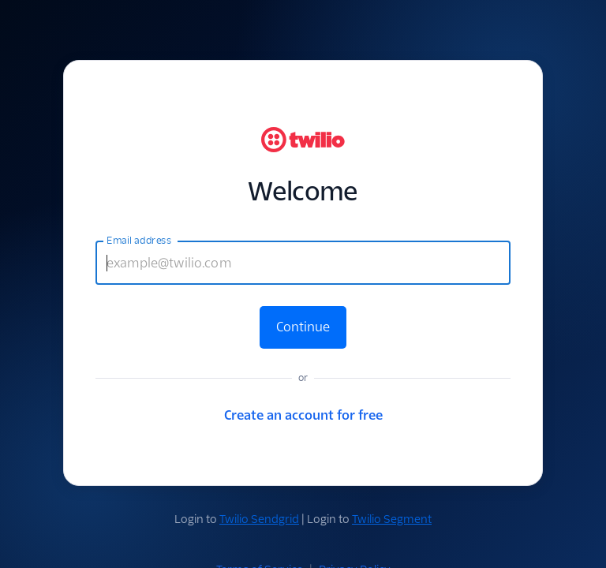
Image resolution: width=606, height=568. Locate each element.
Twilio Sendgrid (259, 519)
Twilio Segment (392, 519)
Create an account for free (303, 415)
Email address (139, 240)
